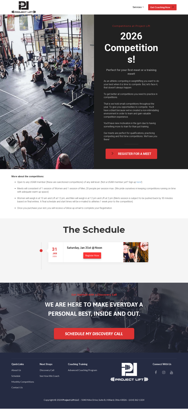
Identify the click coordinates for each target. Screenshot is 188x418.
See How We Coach (49, 375)
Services (137, 7)
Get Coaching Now (162, 7)
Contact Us (17, 387)
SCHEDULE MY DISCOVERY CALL (94, 333)
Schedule (15, 375)
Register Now (92, 255)
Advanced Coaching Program (82, 370)
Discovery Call (47, 370)
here (139, 182)
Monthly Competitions (22, 381)
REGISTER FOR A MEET (131, 154)
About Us (16, 370)
